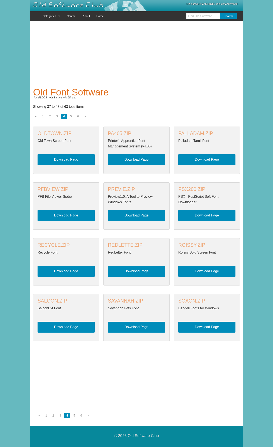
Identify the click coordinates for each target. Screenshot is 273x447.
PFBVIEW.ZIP (53, 189)
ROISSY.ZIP (191, 245)
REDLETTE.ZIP (125, 245)
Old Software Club (68, 5)
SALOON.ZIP (52, 301)
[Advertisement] (136, 54)
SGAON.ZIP (191, 301)
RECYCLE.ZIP (54, 245)
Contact (71, 16)
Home (100, 16)
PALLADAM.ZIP (195, 133)
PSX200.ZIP (191, 189)
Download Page (66, 159)
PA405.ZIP (119, 133)
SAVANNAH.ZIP (125, 301)
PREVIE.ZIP (121, 189)
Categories (49, 16)
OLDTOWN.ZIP (54, 133)
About (86, 16)
